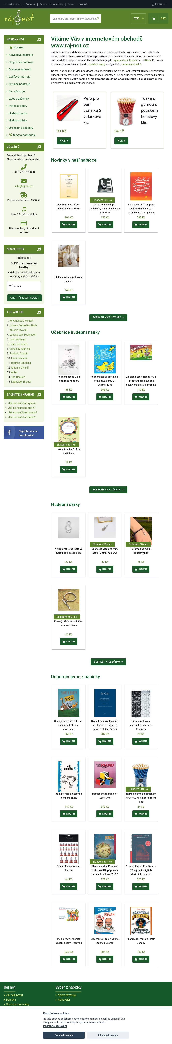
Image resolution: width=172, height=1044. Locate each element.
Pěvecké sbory (18, 105)
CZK (138, 18)
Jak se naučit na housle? (22, 412)
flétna (147, 60)
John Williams (18, 339)
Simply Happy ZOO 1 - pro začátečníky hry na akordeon (68, 725)
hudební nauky (97, 64)
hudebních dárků (131, 64)
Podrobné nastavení (55, 1026)
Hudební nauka (18, 113)
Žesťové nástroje (19, 76)
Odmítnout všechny (108, 1035)
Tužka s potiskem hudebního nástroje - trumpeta (141, 725)
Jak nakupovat (12, 4)
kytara (117, 60)
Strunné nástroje (19, 84)
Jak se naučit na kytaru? (22, 403)
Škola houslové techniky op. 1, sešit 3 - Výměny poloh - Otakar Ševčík (104, 725)
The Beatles (18, 377)
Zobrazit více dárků (108, 661)
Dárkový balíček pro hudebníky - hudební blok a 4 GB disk (105, 208)
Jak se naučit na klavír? (21, 407)
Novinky (16, 47)
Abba (14, 372)
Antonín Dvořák (18, 330)
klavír (125, 60)
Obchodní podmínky (51, 4)
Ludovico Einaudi (21, 381)
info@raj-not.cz (24, 186)
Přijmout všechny (64, 1035)
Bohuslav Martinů (20, 348)
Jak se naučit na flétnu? (22, 417)
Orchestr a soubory (21, 127)
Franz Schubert (18, 344)
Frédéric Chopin (19, 353)
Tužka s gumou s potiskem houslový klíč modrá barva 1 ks (141, 797)
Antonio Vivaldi (20, 367)
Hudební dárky (18, 120)
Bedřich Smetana (21, 362)
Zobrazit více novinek (108, 317)
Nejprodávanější (67, 995)
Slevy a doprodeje (22, 135)
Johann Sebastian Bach (23, 325)
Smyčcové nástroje (21, 62)
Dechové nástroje (20, 69)
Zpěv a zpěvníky (19, 98)
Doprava (30, 4)
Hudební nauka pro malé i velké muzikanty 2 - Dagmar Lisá (105, 380)
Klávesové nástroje (21, 55)
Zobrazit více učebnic (108, 489)
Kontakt (84, 4)
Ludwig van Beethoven (23, 334)
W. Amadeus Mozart (21, 320)
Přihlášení (160, 4)
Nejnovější (64, 999)
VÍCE (64, 140)
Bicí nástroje (17, 91)
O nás (71, 4)
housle (133, 60)
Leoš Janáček (19, 358)
